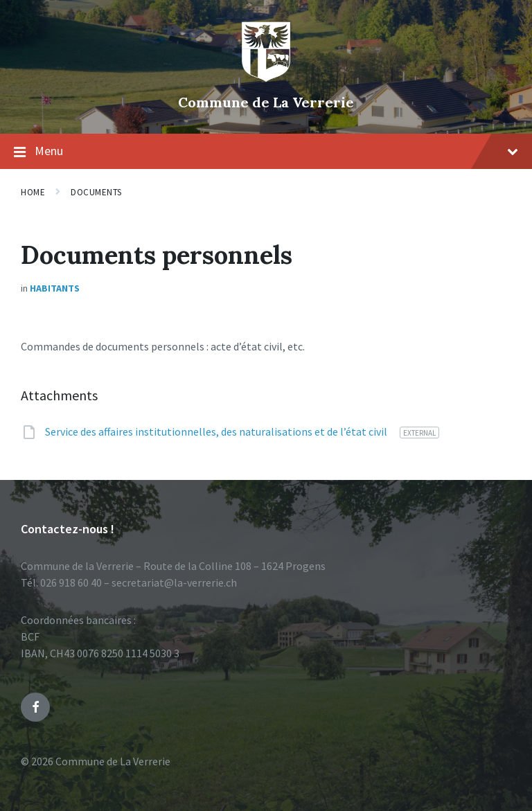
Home (33, 192)
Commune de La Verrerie (266, 102)
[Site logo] (266, 79)
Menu (266, 152)
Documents (96, 192)
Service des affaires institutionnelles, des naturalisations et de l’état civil (217, 431)
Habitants (55, 288)
